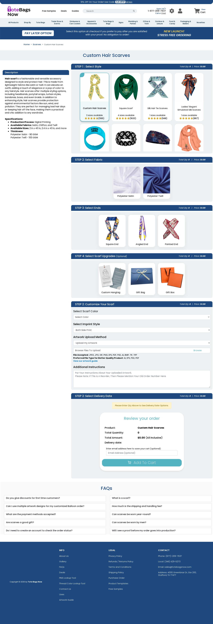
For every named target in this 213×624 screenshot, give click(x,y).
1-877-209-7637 (157, 10)
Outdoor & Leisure (159, 22)
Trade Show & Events (57, 22)
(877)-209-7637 (174, 556)
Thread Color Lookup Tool (72, 583)
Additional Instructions (89, 367)
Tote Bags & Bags (108, 22)
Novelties (201, 22)
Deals (64, 11)
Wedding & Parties (133, 22)
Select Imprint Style (86, 324)
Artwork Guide (66, 599)
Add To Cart (142, 462)
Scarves (37, 44)
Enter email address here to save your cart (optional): (133, 448)
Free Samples (49, 11)
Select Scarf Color (85, 311)
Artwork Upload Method (89, 337)
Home (27, 44)
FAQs (61, 566)
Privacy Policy (115, 556)
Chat (163, 13)
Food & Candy (172, 22)
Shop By (27, 22)
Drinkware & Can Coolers (74, 22)
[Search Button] (134, 11)
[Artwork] (141, 343)
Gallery (62, 561)
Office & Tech (146, 22)
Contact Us (65, 588)
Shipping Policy (116, 572)
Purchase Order (117, 577)
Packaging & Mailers (185, 22)
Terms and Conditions (120, 566)
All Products (13, 22)
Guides (75, 11)
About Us (64, 556)
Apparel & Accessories (91, 22)
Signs (121, 22)
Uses (61, 594)
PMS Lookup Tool (67, 577)
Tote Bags (40, 22)
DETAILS (129, 2)
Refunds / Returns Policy (121, 561)
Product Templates (118, 583)
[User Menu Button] (171, 11)
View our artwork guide (85, 361)
